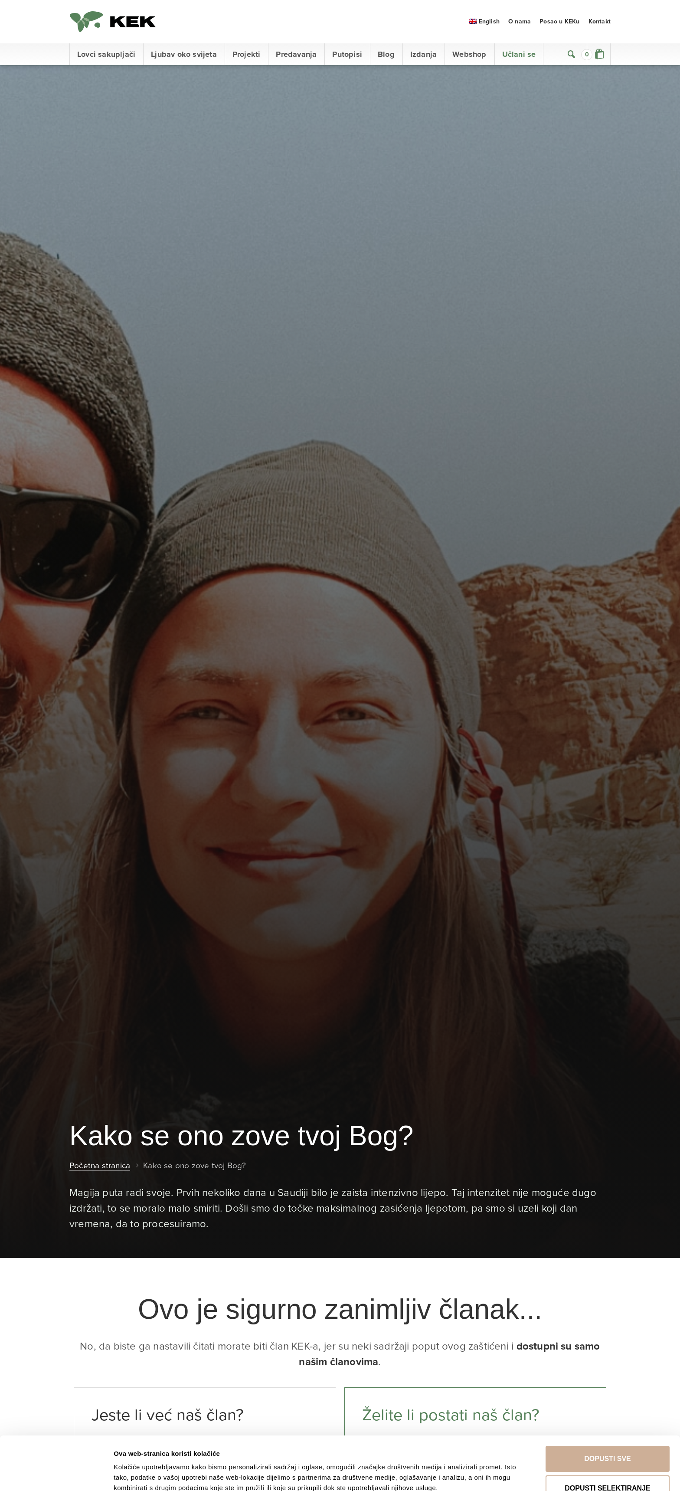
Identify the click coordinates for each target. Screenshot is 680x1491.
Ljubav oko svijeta (184, 54)
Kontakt (599, 21)
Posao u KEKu (559, 21)
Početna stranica (99, 1165)
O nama (519, 21)
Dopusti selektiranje (607, 1438)
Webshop (469, 54)
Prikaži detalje (454, 1465)
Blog (386, 54)
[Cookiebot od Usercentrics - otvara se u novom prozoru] (56, 1474)
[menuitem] (484, 21)
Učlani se (519, 54)
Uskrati (607, 1467)
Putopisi (347, 54)
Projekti (246, 54)
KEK (112, 22)
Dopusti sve (607, 1408)
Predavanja (296, 54)
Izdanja (423, 54)
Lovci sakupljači (106, 54)
